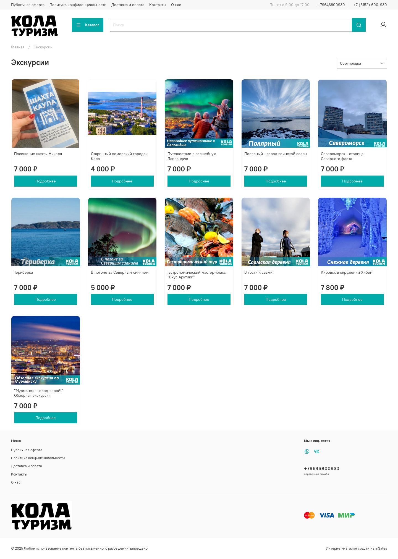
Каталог (87, 24)
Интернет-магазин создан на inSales (356, 548)
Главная (17, 47)
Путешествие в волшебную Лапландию (191, 156)
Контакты (157, 4)
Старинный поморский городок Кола (119, 156)
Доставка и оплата (127, 4)
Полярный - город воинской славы (275, 153)
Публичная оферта (27, 4)
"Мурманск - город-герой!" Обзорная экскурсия (38, 393)
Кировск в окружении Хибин (346, 272)
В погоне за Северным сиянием (120, 272)
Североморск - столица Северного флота (342, 156)
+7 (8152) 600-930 (370, 4)
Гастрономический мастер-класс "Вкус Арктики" (196, 275)
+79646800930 (331, 4)
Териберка (23, 272)
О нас (176, 4)
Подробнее (45, 181)
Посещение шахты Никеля (38, 153)
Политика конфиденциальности (77, 4)
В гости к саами (258, 272)
